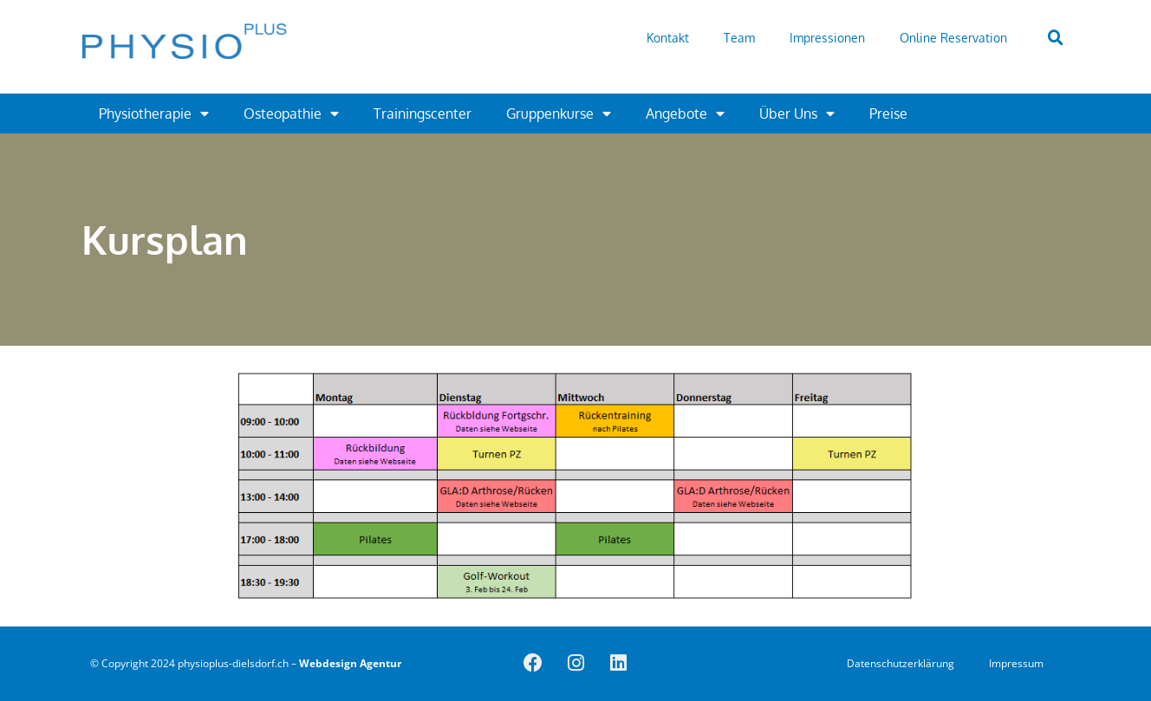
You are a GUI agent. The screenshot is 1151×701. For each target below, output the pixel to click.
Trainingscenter (422, 113)
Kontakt (668, 37)
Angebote (685, 113)
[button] (1056, 38)
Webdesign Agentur (350, 663)
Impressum (1016, 663)
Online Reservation (953, 37)
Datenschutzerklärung (900, 663)
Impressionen (827, 37)
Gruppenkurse (558, 113)
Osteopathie (291, 113)
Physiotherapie (154, 113)
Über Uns (797, 113)
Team (739, 37)
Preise (888, 113)
